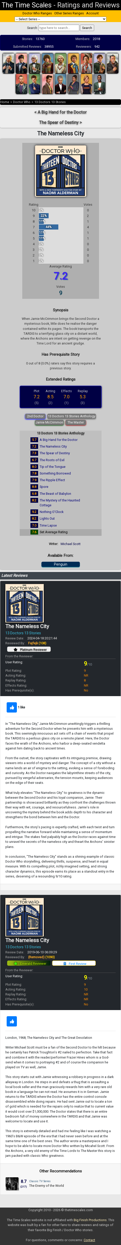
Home (4, 102)
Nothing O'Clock (51, 512)
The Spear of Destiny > (60, 122)
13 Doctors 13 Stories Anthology (71, 416)
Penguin (60, 564)
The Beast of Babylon (55, 494)
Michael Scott (71, 544)
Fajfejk (37, 643)
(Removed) (41, 957)
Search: (32, 28)
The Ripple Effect (52, 480)
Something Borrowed (55, 473)
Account (92, 13)
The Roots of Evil (52, 460)
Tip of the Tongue (52, 467)
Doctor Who (21, 102)
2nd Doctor (35, 416)
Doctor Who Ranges (37, 13)
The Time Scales (27, 5)
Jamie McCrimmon (49, 422)
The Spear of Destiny (55, 453)
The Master (76, 422)
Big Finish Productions (90, 1220)
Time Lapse (48, 525)
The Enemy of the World (46, 1186)
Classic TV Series (40, 1181)
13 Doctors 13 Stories (50, 102)
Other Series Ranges (69, 13)
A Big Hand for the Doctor (59, 440)
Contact (89, 1240)
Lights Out (47, 518)
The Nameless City (53, 446)
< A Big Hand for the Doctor (60, 112)
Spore (44, 487)
